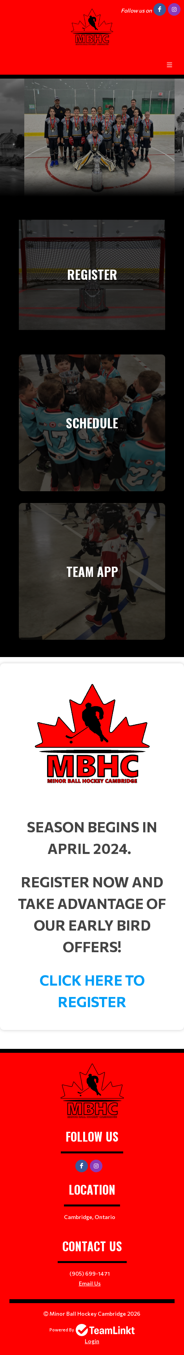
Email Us (90, 1283)
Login (92, 1341)
